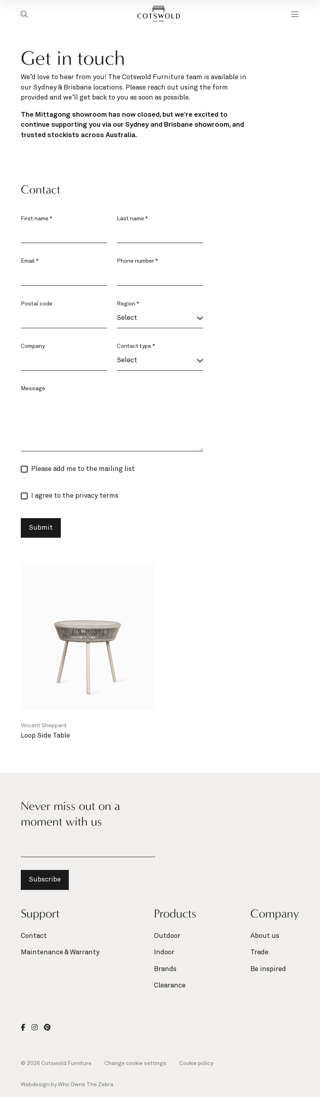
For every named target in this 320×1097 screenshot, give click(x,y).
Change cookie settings (135, 1063)
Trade (259, 952)
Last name (132, 218)
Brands (165, 969)
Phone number (137, 261)
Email (30, 261)
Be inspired (268, 969)
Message (33, 388)
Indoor (164, 952)
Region (128, 304)
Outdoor (167, 936)
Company (33, 346)
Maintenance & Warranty (60, 952)
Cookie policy (196, 1063)
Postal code (36, 304)
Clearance (170, 985)
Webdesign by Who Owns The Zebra (67, 1084)
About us (264, 936)
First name (36, 218)
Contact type (136, 346)
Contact (34, 936)
